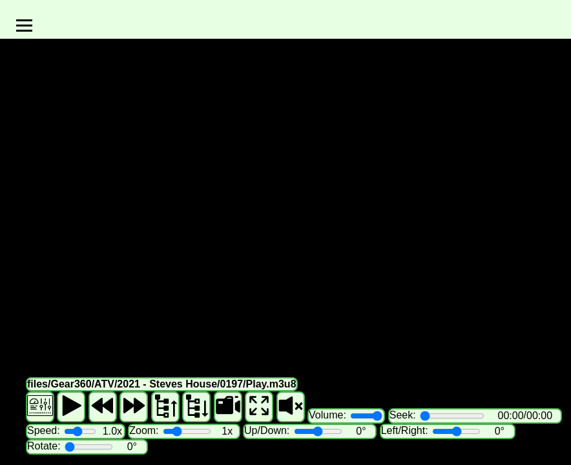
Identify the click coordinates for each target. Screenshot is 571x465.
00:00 (511, 415)
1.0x (112, 431)
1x (227, 431)
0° (361, 431)
